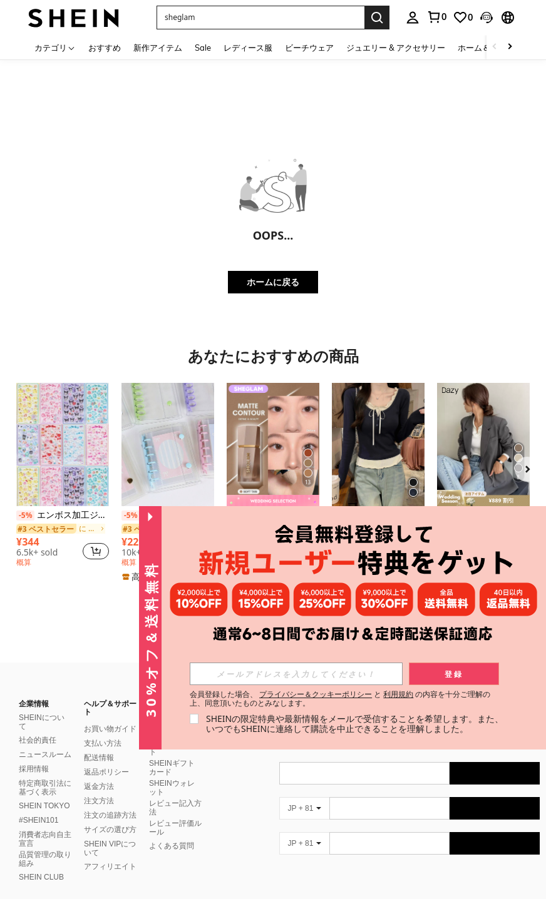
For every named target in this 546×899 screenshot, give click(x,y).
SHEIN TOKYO (44, 790)
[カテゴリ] (55, 47)
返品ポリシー (106, 757)
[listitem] (62, 477)
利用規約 (398, 694)
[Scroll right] (509, 47)
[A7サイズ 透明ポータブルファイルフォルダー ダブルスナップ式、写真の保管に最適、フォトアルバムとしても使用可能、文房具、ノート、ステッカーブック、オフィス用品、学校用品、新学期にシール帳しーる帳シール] (167, 444)
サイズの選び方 (110, 814)
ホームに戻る (273, 282)
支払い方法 (102, 728)
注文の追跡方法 (110, 800)
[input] (296, 674)
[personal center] (412, 17)
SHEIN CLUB (41, 862)
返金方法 (99, 771)
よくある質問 (171, 830)
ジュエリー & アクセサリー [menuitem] (395, 48)
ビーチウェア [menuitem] (309, 48)
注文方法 (99, 785)
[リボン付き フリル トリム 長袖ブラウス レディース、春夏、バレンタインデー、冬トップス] (378, 444)
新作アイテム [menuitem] (157, 48)
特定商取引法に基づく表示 (45, 772)
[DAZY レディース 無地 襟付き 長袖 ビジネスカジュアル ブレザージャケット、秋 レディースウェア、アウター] (483, 444)
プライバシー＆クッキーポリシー (315, 694)
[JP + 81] (304, 793)
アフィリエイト (110, 851)
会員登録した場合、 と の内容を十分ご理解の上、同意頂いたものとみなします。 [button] (340, 699)
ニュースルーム (45, 739)
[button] (260, 17)
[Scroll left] (494, 47)
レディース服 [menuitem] (248, 48)
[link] (436, 16)
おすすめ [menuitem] (104, 48)
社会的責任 (37, 725)
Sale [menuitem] (203, 48)
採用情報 (34, 753)
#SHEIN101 (38, 805)
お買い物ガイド (110, 713)
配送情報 (99, 742)
